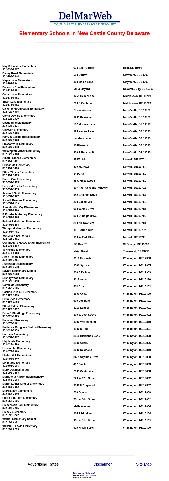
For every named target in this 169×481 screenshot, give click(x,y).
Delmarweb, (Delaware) (84, 473)
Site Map (144, 464)
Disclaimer (102, 464)
